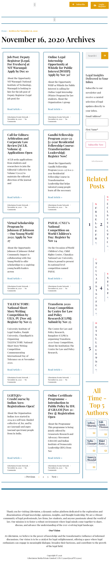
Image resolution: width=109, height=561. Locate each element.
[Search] (104, 55)
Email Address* (93, 116)
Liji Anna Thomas (103, 424)
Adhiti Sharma (91, 424)
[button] (34, 4)
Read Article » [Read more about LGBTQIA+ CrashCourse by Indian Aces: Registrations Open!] (14, 457)
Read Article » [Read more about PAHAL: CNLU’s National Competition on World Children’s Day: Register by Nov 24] (55, 278)
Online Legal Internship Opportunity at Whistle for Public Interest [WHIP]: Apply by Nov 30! (60, 66)
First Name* (92, 129)
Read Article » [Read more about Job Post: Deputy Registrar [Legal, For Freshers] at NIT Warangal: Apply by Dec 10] (14, 109)
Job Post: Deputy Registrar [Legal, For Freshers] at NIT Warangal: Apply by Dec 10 (18, 64)
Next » (55, 476)
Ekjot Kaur (102, 442)
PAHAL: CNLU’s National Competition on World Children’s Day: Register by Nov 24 (59, 232)
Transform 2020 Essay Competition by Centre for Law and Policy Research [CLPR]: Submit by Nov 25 (60, 313)
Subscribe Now (95, 144)
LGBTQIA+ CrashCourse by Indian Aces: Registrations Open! (20, 400)
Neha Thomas (92, 442)
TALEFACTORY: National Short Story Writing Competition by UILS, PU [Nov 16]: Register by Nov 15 (19, 313)
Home (4, 31)
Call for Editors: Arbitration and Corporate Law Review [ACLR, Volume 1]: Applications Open (19, 143)
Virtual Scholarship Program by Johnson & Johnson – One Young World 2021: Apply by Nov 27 (20, 232)
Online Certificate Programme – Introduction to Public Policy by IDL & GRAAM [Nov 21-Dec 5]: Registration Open (61, 406)
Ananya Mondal (91, 458)
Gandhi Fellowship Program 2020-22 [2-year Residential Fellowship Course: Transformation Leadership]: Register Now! (61, 145)
